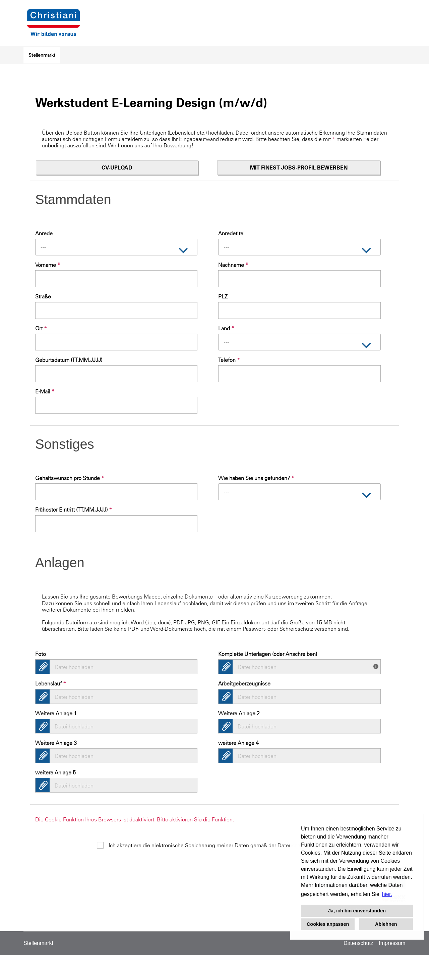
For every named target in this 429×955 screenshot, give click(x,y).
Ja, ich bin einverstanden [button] (357, 910)
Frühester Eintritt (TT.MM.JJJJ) (73, 509)
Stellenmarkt (41, 55)
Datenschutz (358, 943)
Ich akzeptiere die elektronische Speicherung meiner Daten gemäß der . (220, 845)
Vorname (47, 264)
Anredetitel (231, 233)
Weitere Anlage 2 (239, 713)
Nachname (233, 264)
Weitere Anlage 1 (56, 713)
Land (226, 328)
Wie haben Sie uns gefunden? (256, 478)
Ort (41, 328)
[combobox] (116, 247)
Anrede (44, 233)
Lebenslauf (50, 683)
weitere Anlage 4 (238, 742)
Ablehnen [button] (386, 924)
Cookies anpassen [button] (328, 924)
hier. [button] (387, 894)
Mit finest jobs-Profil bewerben (299, 167)
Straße (43, 296)
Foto (40, 654)
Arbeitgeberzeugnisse (244, 683)
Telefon (229, 359)
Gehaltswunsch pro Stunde (69, 478)
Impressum (392, 943)
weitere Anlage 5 (55, 772)
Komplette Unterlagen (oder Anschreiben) (267, 654)
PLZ (223, 296)
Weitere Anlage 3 (56, 742)
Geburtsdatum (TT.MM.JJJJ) (68, 359)
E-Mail (45, 391)
